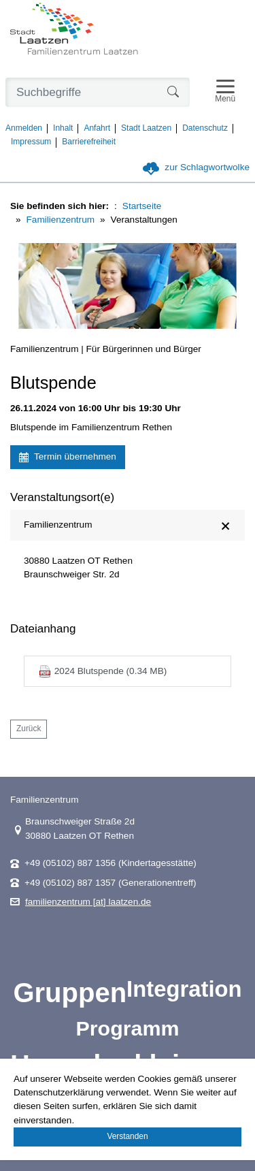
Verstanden (127, 1136)
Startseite (141, 206)
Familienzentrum (61, 219)
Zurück (28, 728)
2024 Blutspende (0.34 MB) (102, 671)
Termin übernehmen (67, 456)
